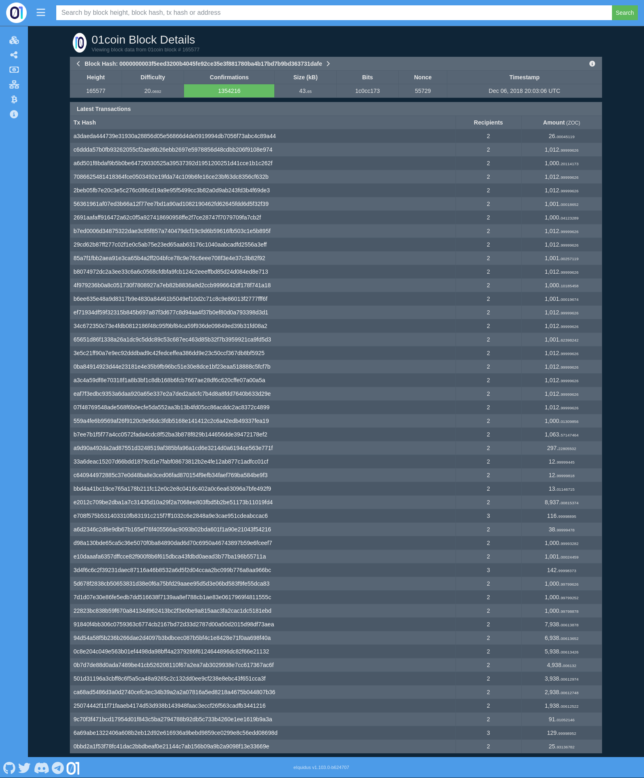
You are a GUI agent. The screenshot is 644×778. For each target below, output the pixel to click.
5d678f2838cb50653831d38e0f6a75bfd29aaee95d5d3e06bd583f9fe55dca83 (171, 583)
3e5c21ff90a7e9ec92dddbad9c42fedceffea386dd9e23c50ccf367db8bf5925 (169, 353)
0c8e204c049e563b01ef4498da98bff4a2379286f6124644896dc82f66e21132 (171, 651)
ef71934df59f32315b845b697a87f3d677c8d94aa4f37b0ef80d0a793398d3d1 (171, 312)
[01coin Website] (73, 767)
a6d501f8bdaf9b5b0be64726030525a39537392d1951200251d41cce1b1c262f (173, 163)
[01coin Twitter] (25, 767)
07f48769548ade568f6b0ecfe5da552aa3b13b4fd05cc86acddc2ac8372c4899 (171, 407)
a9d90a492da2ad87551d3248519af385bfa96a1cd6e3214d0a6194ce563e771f (173, 448)
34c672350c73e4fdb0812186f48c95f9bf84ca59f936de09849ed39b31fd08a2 (170, 326)
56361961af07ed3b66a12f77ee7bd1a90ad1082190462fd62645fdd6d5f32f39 (171, 204)
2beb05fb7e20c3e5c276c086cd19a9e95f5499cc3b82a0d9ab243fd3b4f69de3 (172, 190)
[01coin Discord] (41, 767)
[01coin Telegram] (58, 767)
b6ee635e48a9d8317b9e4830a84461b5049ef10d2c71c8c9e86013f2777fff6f (170, 299)
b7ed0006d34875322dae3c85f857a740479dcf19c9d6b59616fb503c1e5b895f (172, 231)
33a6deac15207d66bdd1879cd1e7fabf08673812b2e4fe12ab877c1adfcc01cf (171, 461)
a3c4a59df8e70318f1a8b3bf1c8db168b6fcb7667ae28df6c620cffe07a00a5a (169, 380)
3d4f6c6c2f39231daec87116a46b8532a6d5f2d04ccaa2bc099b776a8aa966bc (172, 570)
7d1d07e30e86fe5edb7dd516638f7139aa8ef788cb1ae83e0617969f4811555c (172, 597)
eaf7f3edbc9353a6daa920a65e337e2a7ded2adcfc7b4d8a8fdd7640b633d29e (172, 393)
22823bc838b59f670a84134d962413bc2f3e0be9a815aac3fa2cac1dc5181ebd (172, 610)
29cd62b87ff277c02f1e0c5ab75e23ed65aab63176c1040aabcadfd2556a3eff (170, 244)
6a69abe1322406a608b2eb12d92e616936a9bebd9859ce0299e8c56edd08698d (176, 733)
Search (625, 12)
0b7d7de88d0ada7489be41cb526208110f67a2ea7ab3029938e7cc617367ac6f (174, 665)
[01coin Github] (9, 767)
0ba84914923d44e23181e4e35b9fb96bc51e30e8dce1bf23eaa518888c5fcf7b (172, 366)
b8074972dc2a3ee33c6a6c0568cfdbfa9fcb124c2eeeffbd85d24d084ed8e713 (171, 271)
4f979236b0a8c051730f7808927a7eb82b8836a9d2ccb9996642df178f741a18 (172, 285)
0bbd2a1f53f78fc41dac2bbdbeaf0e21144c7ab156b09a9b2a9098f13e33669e (171, 746)
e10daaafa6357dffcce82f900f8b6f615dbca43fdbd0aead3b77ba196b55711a (170, 556)
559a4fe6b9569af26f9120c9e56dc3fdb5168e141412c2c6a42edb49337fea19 (171, 421)
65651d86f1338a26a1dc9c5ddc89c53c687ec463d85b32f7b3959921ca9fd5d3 (172, 339)
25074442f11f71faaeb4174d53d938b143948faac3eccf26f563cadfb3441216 (170, 705)
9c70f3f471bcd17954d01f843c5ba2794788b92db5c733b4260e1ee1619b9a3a (173, 719)
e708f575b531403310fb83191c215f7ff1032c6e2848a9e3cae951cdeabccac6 (171, 516)
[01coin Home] (16, 12)
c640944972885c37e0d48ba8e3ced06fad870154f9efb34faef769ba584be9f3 (171, 475)
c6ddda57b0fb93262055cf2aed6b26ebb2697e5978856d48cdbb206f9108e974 (173, 149)
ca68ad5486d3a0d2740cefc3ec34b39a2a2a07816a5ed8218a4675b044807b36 (174, 692)
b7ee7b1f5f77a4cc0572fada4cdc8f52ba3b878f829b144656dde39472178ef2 (170, 434)
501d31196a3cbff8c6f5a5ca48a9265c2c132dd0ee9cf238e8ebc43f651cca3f (170, 678)
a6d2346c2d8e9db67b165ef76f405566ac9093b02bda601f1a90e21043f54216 (172, 529)
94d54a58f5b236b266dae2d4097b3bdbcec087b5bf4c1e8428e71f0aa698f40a (172, 638)
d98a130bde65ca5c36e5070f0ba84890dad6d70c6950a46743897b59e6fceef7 (173, 543)
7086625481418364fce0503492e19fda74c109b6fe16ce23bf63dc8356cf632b (171, 176)
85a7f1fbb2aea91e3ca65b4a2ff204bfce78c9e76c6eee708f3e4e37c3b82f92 (169, 258)
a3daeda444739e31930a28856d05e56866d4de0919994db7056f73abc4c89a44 (175, 136)
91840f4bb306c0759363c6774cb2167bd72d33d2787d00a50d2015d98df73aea (174, 624)
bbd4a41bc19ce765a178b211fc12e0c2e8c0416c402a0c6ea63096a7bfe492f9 (172, 488)
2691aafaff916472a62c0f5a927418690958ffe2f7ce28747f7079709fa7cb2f (167, 217)
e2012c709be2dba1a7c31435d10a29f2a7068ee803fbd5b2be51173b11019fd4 (173, 502)
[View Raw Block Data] (592, 63)
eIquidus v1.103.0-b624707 (322, 767)
